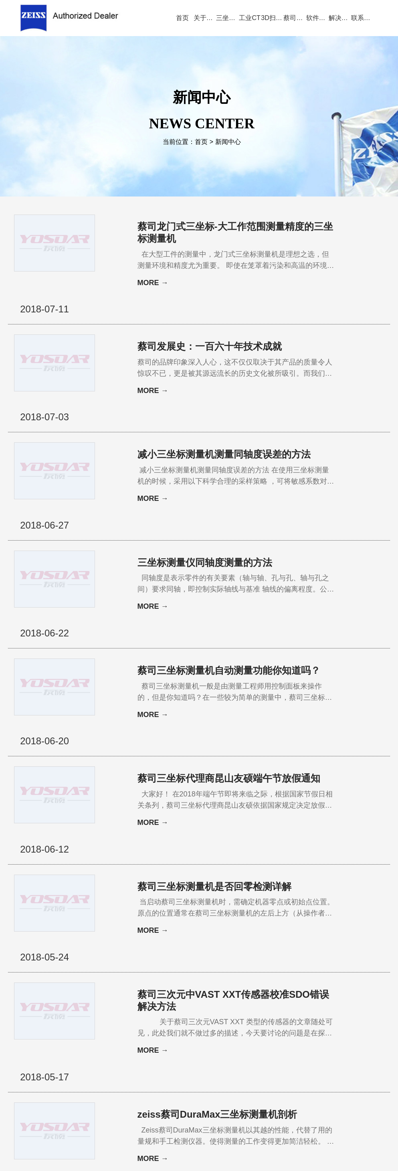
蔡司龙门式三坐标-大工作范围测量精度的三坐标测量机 (225, 232)
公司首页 (52, 1055)
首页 (201, 141)
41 (252, 1018)
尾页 (301, 1018)
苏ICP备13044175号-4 (212, 1153)
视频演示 (156, 1055)
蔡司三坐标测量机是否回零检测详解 (214, 760)
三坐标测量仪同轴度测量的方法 (204, 487)
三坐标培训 (309, 1055)
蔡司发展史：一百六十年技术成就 (209, 321)
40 (240, 1018)
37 (208, 1018)
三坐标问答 (268, 1055)
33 (161, 1018)
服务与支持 (228, 1055)
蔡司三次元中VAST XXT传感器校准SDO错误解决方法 (224, 849)
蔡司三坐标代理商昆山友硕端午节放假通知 (224, 671)
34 (173, 1018)
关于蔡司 (86, 1055)
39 (228, 1018)
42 (264, 1018)
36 (197, 1018)
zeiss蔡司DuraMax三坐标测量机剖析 (217, 938)
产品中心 (121, 1055)
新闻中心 (228, 141)
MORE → (152, 283)
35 (185, 1018)
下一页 (281, 1018)
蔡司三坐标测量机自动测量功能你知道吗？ (219, 576)
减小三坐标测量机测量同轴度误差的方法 (224, 404)
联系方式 (346, 1055)
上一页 (143, 1018)
